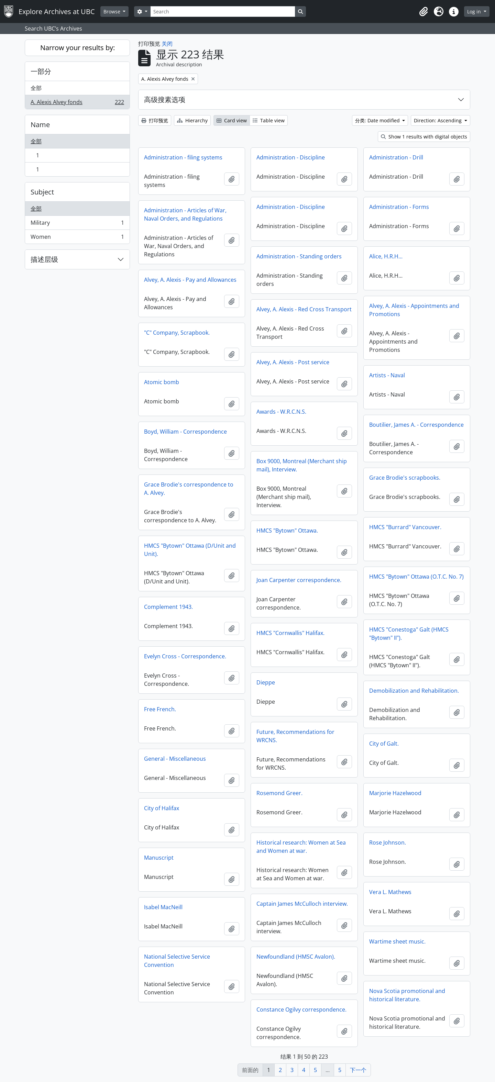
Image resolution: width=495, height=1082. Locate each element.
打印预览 (154, 120)
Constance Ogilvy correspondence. (301, 1009)
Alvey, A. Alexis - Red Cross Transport (304, 309)
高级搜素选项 (164, 99)
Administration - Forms (399, 207)
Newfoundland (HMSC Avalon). (295, 956)
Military (77, 224)
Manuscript (159, 857)
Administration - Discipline (290, 157)
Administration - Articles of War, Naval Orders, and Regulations (185, 214)
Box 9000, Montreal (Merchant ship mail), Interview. (301, 465)
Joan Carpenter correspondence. (298, 580)
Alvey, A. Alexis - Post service (292, 362)
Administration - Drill (396, 157)
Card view (232, 120)
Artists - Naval (387, 375)
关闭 (167, 43)
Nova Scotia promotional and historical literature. (407, 995)
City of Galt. (384, 743)
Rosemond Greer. (279, 793)
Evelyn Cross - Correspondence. (185, 656)
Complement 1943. (168, 607)
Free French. (160, 709)
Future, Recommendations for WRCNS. (295, 736)
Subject (42, 192)
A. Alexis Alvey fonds (77, 103)
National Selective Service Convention (177, 961)
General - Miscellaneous (175, 758)
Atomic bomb (161, 382)
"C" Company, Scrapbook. (177, 332)
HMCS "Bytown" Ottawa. (287, 530)
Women (77, 238)
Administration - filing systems (183, 157)
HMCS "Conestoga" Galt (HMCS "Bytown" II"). (409, 634)
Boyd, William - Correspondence (185, 431)
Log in (474, 11)
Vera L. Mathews (390, 892)
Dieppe (265, 682)
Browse (112, 11)
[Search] (222, 11)
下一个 (358, 1070)
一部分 (41, 71)
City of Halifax (161, 808)
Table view (269, 120)
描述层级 (44, 259)
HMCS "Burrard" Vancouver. (405, 527)
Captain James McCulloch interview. (302, 903)
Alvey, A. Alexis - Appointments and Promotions (414, 310)
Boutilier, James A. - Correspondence (416, 424)
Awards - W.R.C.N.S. (281, 411)
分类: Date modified (378, 120)
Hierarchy (192, 120)
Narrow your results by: (77, 47)
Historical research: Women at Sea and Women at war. (301, 847)
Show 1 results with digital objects (424, 136)
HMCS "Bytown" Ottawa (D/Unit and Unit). (190, 550)
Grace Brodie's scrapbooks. (404, 477)
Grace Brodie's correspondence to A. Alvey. (188, 489)
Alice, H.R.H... (386, 256)
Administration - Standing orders (299, 256)
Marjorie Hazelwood (395, 793)
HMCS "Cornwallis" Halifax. (290, 633)
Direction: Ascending (438, 120)
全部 (36, 88)
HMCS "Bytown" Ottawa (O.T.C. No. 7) (416, 576)
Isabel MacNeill (163, 907)
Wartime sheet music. (397, 941)
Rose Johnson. (387, 842)
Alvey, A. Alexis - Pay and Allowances (190, 279)
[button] (423, 11)
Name (40, 124)
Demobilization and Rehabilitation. (414, 690)
